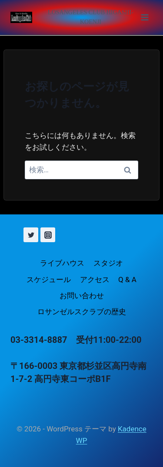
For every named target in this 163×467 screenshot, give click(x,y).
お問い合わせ (82, 295)
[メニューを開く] (96, 17)
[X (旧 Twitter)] (30, 234)
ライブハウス (62, 263)
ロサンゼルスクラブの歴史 (81, 311)
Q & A (127, 279)
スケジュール (49, 279)
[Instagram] (47, 234)
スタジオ (108, 263)
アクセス (95, 279)
